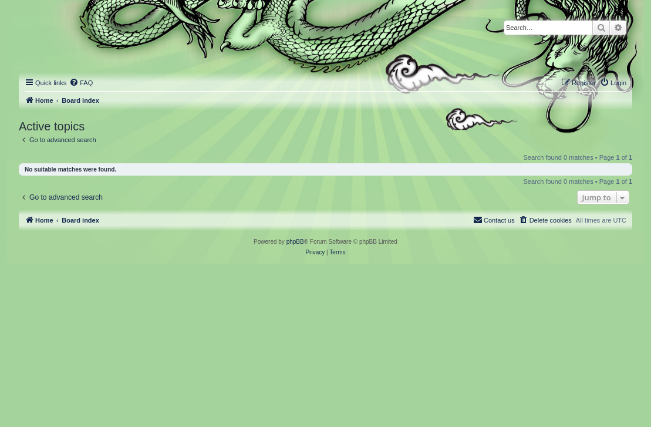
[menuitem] (81, 83)
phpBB (295, 241)
